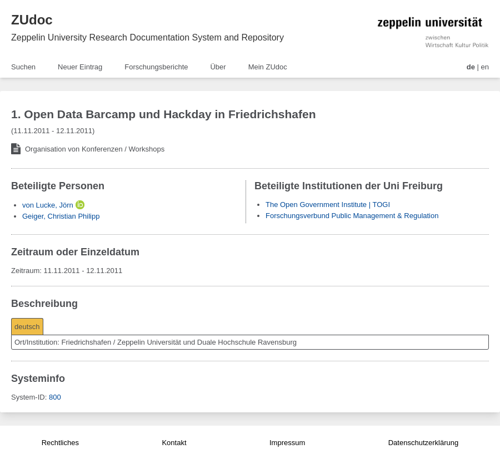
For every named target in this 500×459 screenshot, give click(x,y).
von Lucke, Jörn (47, 205)
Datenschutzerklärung (423, 442)
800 (55, 397)
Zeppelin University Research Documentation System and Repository (147, 37)
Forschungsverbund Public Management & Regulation (352, 215)
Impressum (287, 442)
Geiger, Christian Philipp (60, 216)
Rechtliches (60, 442)
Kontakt (174, 442)
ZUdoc (32, 19)
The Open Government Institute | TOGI (328, 204)
